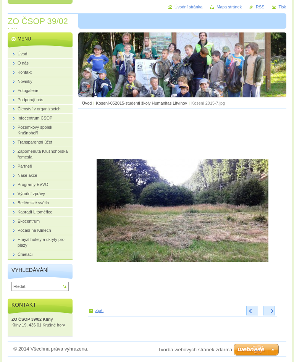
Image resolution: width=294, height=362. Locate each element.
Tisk (282, 7)
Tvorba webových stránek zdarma (195, 349)
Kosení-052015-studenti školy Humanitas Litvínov (141, 103)
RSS (260, 7)
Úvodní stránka (188, 7)
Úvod (87, 103)
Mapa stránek (229, 7)
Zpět (99, 310)
